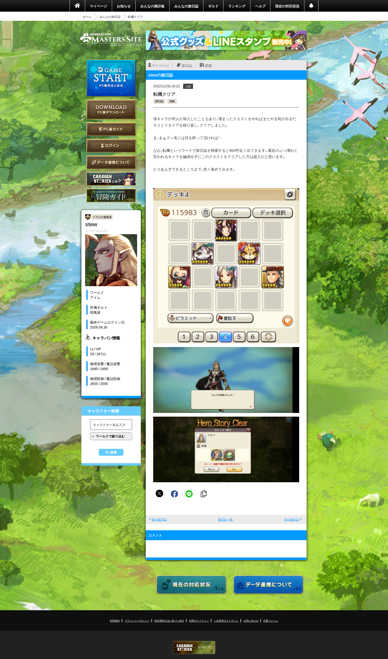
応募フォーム (270, 620)
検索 (113, 452)
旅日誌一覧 (225, 519)
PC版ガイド (111, 129)
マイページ (98, 5)
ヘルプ (260, 5)
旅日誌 (187, 65)
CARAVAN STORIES (194, 647)
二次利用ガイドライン (226, 620)
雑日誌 (159, 101)
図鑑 (208, 65)
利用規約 (115, 620)
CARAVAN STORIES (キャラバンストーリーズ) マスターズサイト (111, 39)
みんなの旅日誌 (186, 5)
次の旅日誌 (291, 519)
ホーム (87, 16)
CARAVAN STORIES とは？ (111, 179)
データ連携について (111, 162)
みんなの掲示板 (152, 5)
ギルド (213, 5)
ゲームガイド (111, 195)
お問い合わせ (250, 620)
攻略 (172, 101)
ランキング (236, 5)
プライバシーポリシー (137, 620)
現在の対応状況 (287, 5)
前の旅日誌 (159, 519)
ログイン (111, 145)
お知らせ (124, 5)
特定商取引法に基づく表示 (169, 620)
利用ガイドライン (199, 620)
